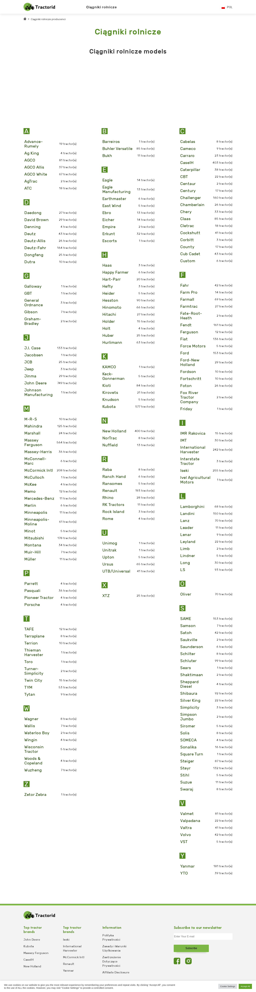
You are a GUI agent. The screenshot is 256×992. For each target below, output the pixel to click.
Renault (68, 964)
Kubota (29, 946)
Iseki (66, 939)
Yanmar (68, 970)
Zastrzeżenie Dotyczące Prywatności (111, 961)
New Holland (32, 966)
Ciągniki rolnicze (101, 7)
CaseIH (29, 959)
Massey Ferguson (36, 953)
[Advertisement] (121, 89)
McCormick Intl (73, 957)
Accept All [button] (245, 986)
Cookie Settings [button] (227, 986)
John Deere (32, 939)
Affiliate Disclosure (115, 972)
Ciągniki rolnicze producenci (48, 19)
